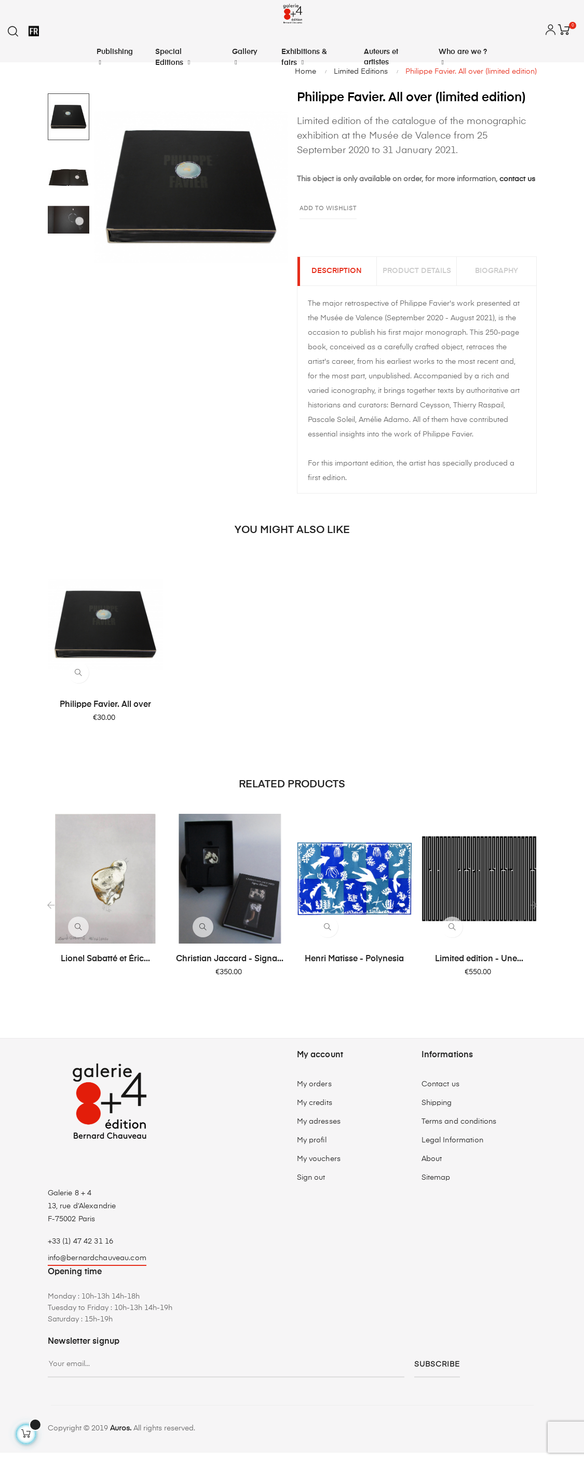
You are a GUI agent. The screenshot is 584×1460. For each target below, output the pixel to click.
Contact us (440, 1091)
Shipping (437, 1110)
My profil (312, 1147)
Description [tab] (336, 275)
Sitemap (436, 1185)
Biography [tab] (496, 275)
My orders (314, 1091)
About (432, 1166)
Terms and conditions (459, 1128)
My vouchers (319, 1166)
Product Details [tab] (417, 275)
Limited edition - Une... (479, 966)
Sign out (311, 1185)
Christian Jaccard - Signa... (229, 966)
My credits (314, 1110)
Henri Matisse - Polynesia (354, 966)
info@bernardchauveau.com (97, 1265)
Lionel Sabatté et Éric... (105, 966)
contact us (517, 179)
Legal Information (452, 1147)
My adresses (319, 1128)
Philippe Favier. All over (105, 712)
